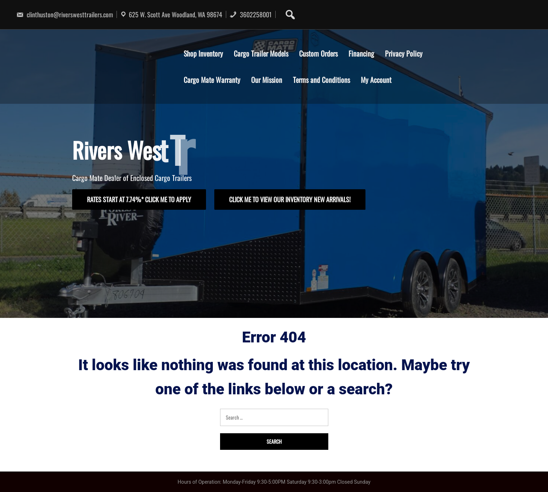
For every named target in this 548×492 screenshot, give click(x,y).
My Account (376, 79)
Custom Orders (318, 53)
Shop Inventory (203, 53)
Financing (361, 53)
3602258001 (250, 14)
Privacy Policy (403, 53)
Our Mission (266, 79)
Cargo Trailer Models (261, 53)
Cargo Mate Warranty (212, 79)
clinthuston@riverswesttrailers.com (64, 14)
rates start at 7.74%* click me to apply (139, 199)
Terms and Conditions (321, 79)
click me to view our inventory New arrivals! (290, 199)
